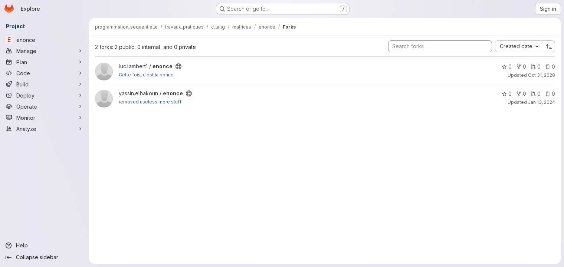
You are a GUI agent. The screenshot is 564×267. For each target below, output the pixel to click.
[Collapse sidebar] (44, 257)
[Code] (44, 73)
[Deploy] (44, 95)
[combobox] (519, 46)
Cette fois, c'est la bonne (146, 75)
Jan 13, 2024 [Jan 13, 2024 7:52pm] (541, 102)
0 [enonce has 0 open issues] (550, 66)
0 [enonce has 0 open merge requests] (536, 66)
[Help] (44, 245)
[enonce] (44, 39)
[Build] (44, 84)
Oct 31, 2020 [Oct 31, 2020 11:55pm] (541, 75)
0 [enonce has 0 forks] (521, 66)
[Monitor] (44, 117)
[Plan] (44, 62)
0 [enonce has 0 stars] (507, 66)
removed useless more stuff (150, 102)
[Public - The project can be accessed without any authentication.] (178, 66)
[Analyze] (44, 128)
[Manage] (44, 51)
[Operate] (44, 106)
